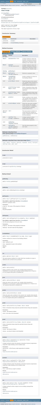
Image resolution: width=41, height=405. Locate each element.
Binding (17, 42)
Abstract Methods (27, 51)
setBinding (11, 122)
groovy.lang (8, 8)
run (9, 110)
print (9, 81)
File (15, 58)
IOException (21, 361)
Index (24, 1)
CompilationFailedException (10, 341)
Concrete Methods (8, 53)
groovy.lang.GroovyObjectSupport (11, 14)
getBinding (11, 71)
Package (7, 1)
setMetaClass (14, 135)
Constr (13, 5)
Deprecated (19, 1)
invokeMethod (11, 76)
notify (29, 142)
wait (9, 144)
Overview (2, 1)
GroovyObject (4, 18)
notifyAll (35, 142)
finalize (13, 142)
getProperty (11, 73)
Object (4, 58)
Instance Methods (15, 51)
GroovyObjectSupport (11, 26)
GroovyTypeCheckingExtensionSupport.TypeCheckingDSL (25, 22)
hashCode (24, 142)
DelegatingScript (5, 22)
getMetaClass (6, 135)
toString (5, 144)
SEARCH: (25, 3)
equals (8, 142)
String (10, 66)
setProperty (11, 125)
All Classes (3, 3)
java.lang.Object (5, 13)
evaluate (10, 58)
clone (4, 142)
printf (10, 87)
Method (18, 5)
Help (27, 1)
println (10, 97)
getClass (19, 142)
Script (12, 40)
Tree (15, 1)
